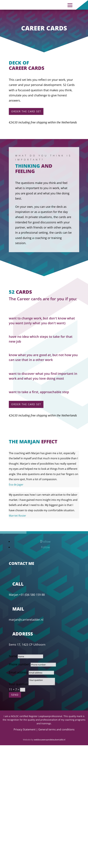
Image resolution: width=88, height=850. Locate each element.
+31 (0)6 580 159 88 (32, 595)
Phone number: (19, 664)
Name (13, 656)
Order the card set (26, 111)
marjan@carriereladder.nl (26, 619)
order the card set (26, 404)
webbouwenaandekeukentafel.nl (49, 739)
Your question (18, 684)
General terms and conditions (56, 729)
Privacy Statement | (26, 729)
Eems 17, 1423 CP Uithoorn (27, 644)
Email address (18, 672)
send (15, 694)
